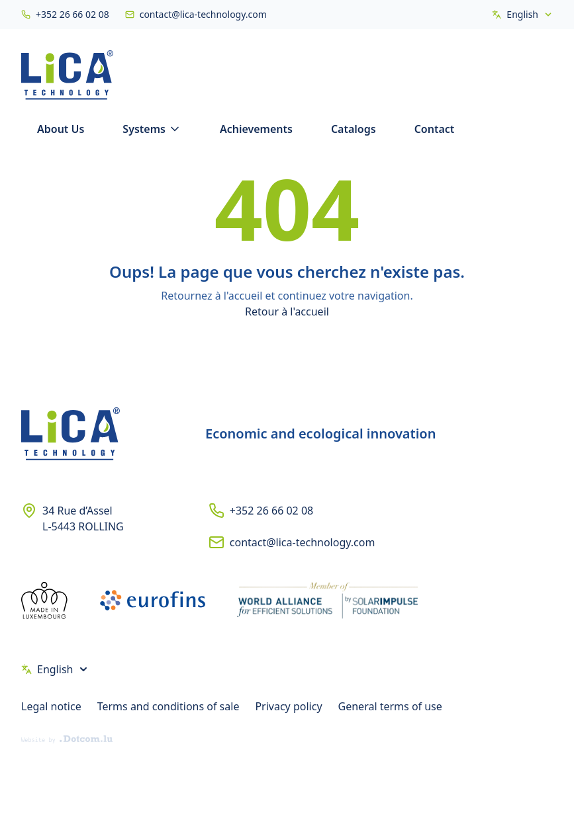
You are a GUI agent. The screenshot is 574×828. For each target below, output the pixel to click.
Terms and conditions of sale (168, 706)
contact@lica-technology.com (302, 542)
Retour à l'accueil (287, 311)
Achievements (256, 129)
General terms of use (390, 706)
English (522, 14)
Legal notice (51, 706)
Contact (434, 129)
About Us (60, 129)
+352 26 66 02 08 (271, 510)
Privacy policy (288, 706)
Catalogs (353, 129)
